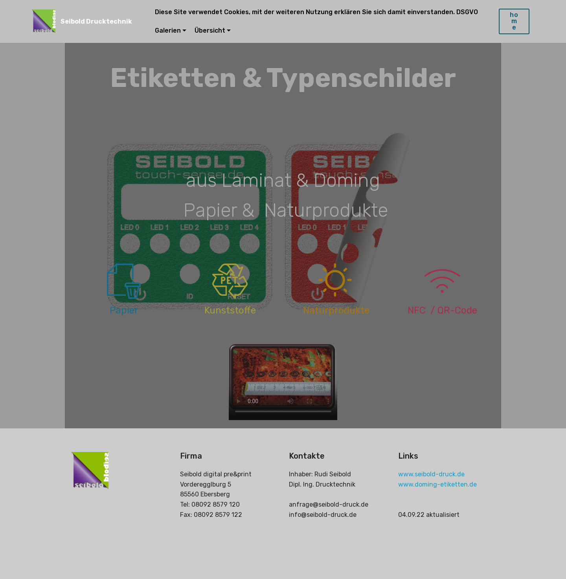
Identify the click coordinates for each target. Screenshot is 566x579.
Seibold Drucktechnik (96, 21)
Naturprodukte (336, 310)
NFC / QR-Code (442, 310)
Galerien (168, 30)
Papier (124, 310)
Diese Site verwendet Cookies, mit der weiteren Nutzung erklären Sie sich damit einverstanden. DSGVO (317, 12)
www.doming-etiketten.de (437, 484)
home (514, 21)
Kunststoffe (230, 310)
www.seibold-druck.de (431, 474)
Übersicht (210, 30)
